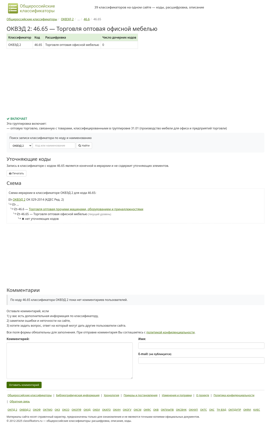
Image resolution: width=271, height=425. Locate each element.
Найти (84, 145)
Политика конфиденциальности (234, 395)
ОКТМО (48, 409)
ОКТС (203, 409)
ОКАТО (106, 409)
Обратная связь (20, 401)
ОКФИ (247, 409)
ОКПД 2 (12, 409)
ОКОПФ (76, 409)
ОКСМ (137, 409)
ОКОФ (37, 409)
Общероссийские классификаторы (30, 395)
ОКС (211, 409)
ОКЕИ (96, 409)
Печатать (16, 173)
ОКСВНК (181, 409)
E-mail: (154, 354)
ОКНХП (193, 409)
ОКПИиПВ (167, 409)
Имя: (142, 339)
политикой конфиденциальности (170, 332)
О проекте (202, 395)
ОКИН (116, 409)
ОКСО (65, 409)
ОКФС (147, 409)
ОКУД (87, 409)
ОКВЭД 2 (19, 199)
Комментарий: (18, 339)
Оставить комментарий (24, 385)
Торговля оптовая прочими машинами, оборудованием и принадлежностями (86, 209)
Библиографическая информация (77, 395)
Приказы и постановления (141, 395)
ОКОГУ (127, 409)
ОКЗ (57, 409)
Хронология (111, 395)
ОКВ (156, 409)
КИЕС (256, 409)
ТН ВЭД (221, 409)
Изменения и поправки (177, 395)
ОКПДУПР (234, 409)
